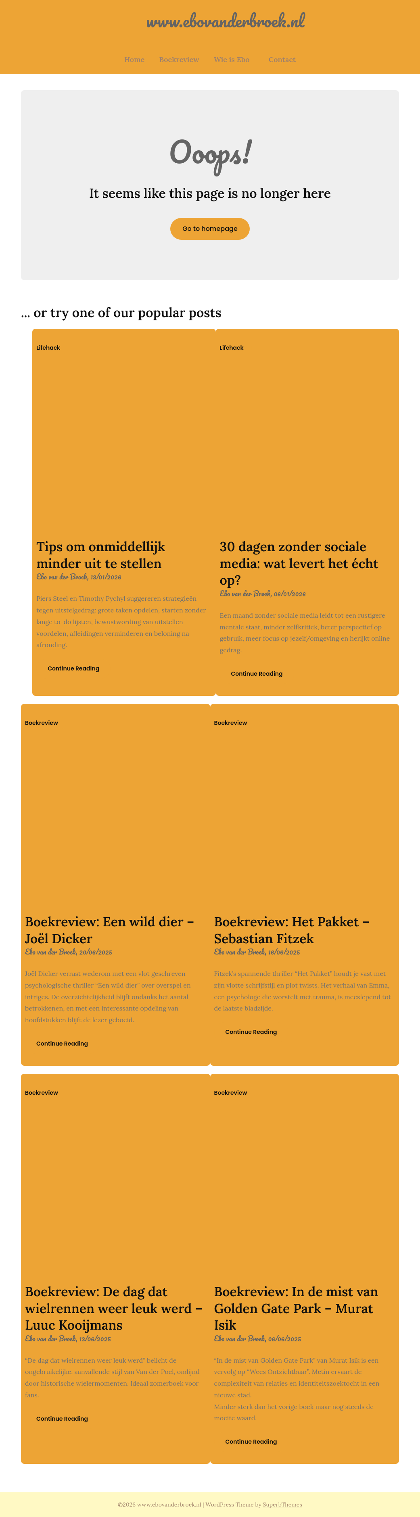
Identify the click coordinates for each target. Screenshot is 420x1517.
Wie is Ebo (232, 59)
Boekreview (179, 59)
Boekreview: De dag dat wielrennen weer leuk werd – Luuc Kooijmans (114, 1308)
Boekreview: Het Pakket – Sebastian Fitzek (292, 930)
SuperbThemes (282, 1504)
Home (134, 59)
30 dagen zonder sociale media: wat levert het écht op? (299, 563)
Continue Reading (73, 668)
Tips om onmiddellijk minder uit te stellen (100, 555)
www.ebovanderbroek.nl (210, 20)
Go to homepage (210, 228)
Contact (282, 59)
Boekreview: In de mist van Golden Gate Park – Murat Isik (296, 1308)
